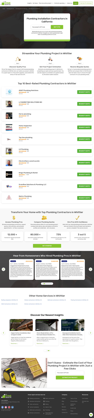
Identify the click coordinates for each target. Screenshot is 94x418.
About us (69, 3)
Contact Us (64, 412)
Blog (63, 401)
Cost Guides (85, 398)
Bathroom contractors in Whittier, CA (57, 300)
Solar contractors (33, 404)
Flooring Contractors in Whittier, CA (79, 300)
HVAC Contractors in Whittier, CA (9, 304)
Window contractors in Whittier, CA (33, 300)
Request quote (84, 92)
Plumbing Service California (21, 8)
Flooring (46, 401)
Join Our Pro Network (86, 3)
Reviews (64, 407)
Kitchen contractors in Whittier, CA (33, 304)
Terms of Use (73, 398)
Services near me (85, 402)
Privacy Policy (73, 401)
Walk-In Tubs (47, 407)
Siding (46, 404)
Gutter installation (33, 407)
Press (71, 411)
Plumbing (46, 410)
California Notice (72, 404)
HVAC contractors (48, 398)
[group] (21, 332)
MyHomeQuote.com (8, 409)
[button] (44, 283)
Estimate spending (60, 3)
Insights (29, 3)
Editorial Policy (74, 413)
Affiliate (64, 398)
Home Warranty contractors (48, 413)
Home (4, 8)
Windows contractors (34, 401)
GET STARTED (47, 246)
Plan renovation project (46, 3)
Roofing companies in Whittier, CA (9, 300)
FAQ (63, 404)
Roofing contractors (34, 398)
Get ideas (35, 3)
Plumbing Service (10, 8)
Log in (75, 3)
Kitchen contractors (34, 413)
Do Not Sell (73, 408)
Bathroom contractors (34, 410)
